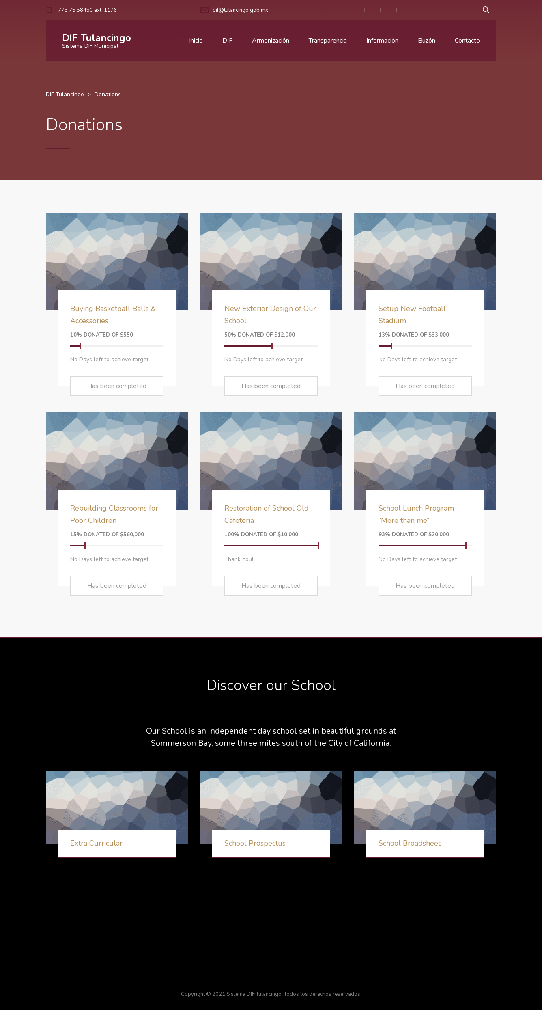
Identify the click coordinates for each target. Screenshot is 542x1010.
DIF (227, 40)
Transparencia (328, 40)
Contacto (467, 40)
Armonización (270, 40)
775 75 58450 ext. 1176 (87, 10)
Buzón (426, 40)
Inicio (196, 40)
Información (382, 40)
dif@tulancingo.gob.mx (240, 10)
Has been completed (116, 386)
